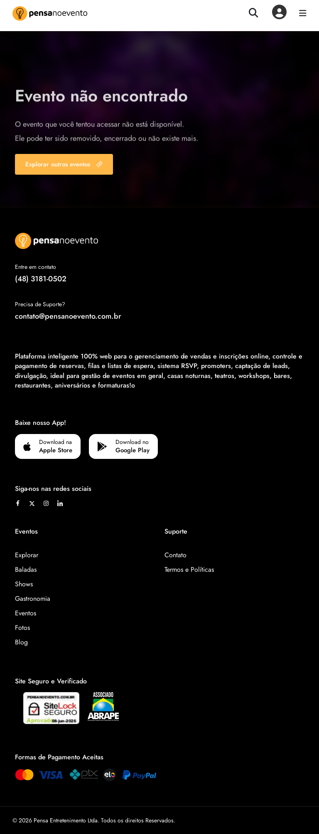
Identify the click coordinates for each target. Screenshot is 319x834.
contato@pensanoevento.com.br (68, 316)
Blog (21, 642)
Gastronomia (32, 598)
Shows (24, 584)
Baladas (26, 569)
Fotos (22, 627)
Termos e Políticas (189, 569)
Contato (175, 555)
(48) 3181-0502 (40, 278)
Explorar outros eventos (64, 164)
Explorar (26, 555)
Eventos (25, 613)
